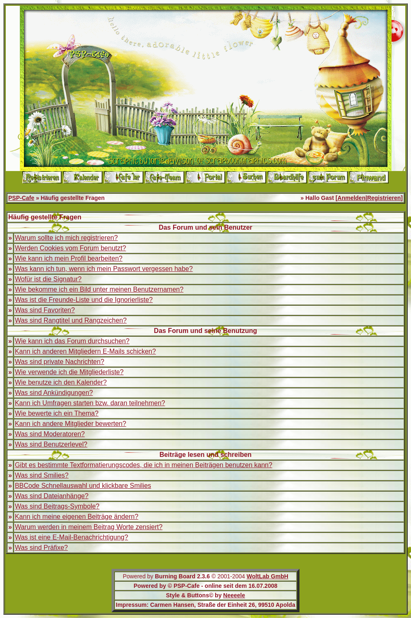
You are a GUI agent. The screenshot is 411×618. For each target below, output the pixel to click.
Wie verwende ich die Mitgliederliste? (69, 372)
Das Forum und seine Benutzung (205, 330)
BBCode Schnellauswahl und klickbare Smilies (83, 485)
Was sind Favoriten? (45, 310)
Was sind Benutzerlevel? (51, 444)
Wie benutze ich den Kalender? (61, 382)
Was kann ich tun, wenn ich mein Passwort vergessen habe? (104, 268)
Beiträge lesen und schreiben (205, 454)
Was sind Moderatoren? (50, 433)
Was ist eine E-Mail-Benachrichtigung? (71, 537)
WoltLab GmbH (267, 576)
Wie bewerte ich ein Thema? (56, 413)
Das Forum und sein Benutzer (205, 227)
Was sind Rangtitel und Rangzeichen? (71, 320)
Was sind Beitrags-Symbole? (57, 506)
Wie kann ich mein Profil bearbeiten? (69, 258)
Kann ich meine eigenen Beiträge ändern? (76, 516)
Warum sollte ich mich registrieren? (66, 237)
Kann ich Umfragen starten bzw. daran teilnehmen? (90, 402)
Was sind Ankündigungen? (54, 392)
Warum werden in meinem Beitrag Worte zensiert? (88, 526)
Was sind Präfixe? (41, 547)
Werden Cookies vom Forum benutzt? (70, 248)
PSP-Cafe (21, 198)
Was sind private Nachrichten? (59, 361)
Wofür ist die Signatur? (48, 279)
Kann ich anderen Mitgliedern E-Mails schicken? (85, 351)
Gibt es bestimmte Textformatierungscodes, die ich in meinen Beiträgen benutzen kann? (143, 464)
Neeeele (234, 595)
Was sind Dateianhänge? (51, 495)
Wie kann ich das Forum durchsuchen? (72, 341)
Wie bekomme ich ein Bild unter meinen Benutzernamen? (99, 289)
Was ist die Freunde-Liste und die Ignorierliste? (84, 299)
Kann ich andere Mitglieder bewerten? (70, 423)
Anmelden (351, 198)
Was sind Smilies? (42, 475)
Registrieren (384, 198)
